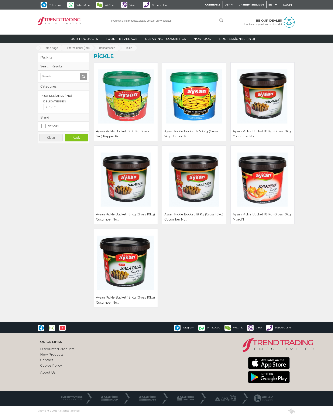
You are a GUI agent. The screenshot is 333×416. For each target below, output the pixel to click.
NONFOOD (202, 39)
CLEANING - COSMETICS (165, 39)
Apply (76, 137)
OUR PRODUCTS (84, 39)
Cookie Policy (51, 365)
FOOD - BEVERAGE (122, 39)
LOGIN (287, 4)
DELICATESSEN (54, 101)
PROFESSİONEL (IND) (237, 39)
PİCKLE (51, 107)
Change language (251, 4)
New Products (51, 354)
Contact (46, 360)
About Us (47, 372)
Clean (51, 137)
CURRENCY (212, 4)
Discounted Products (57, 349)
